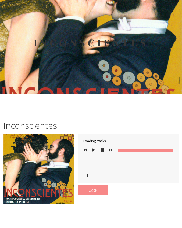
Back (93, 190)
